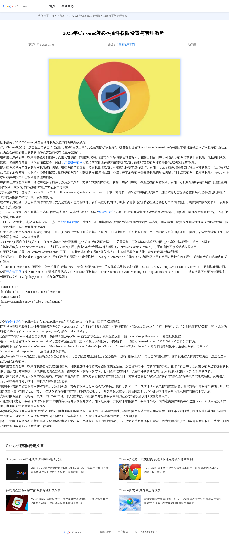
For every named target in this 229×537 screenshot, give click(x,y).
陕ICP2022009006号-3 (147, 531)
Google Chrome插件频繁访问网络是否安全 (34, 459)
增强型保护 (106, 212)
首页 (52, 6)
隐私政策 (105, 531)
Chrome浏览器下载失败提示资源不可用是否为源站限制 (156, 459)
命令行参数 (13, 321)
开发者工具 (13, 271)
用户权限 (123, 531)
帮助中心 (67, 6)
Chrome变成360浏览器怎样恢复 (140, 490)
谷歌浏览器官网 (125, 44)
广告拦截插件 (73, 162)
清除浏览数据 (69, 222)
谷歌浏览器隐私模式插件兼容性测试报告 (33, 490)
